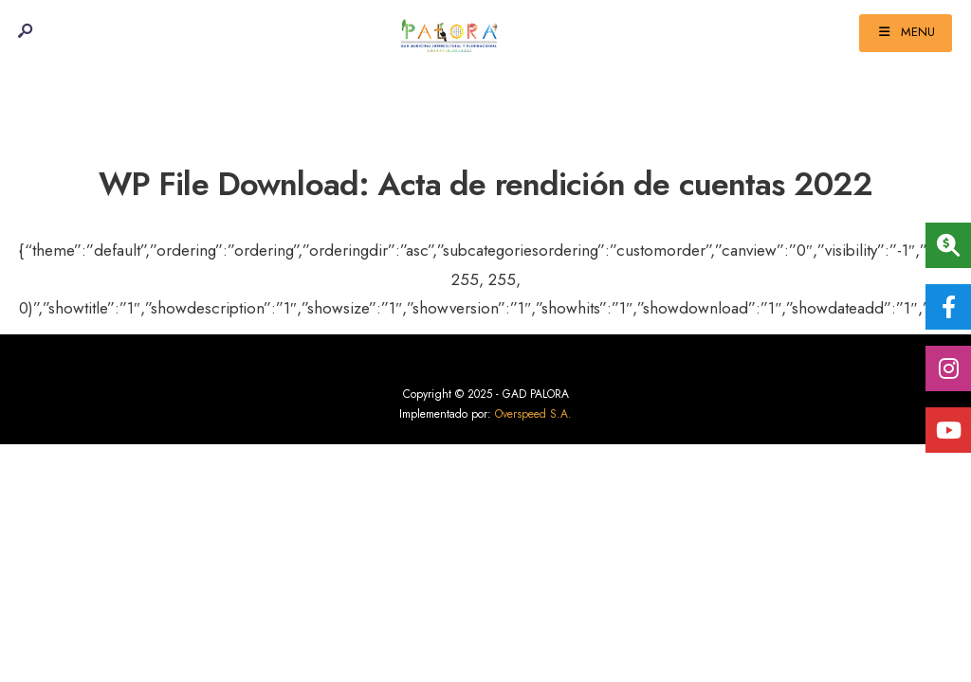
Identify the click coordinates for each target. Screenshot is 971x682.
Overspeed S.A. (533, 413)
